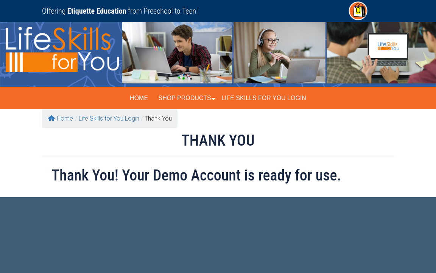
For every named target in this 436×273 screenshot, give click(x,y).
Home (139, 98)
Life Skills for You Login (263, 98)
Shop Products (184, 98)
